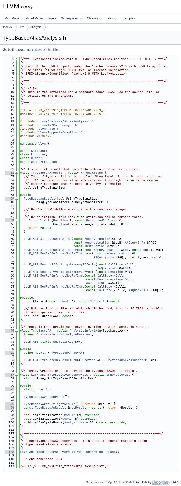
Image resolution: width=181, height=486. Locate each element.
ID (47, 389)
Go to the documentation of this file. (31, 49)
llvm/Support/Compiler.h (59, 132)
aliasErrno (71, 250)
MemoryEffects (52, 264)
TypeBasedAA (41, 331)
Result (40, 353)
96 (9, 408)
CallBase (38, 151)
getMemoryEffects (80, 264)
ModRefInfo (49, 253)
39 (9, 199)
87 (9, 375)
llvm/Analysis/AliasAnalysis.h (65, 121)
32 (9, 173)
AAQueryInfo (135, 243)
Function (38, 154)
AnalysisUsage (76, 422)
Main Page (11, 18)
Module (148, 250)
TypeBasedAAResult (46, 173)
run (76, 360)
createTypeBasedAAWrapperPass (89, 452)
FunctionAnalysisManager (126, 360)
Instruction (94, 246)
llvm (21, 27)
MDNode (36, 158)
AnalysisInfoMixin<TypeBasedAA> (64, 334)
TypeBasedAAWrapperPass (68, 375)
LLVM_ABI (31, 239)
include (8, 27)
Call (130, 264)
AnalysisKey (63, 342)
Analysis (35, 27)
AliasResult (50, 239)
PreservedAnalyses (102, 220)
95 (9, 404)
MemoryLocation (44, 162)
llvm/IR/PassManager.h (57, 125)
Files (111, 18)
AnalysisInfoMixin (85, 331)
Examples (128, 18)
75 (9, 331)
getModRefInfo (72, 275)
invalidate (42, 220)
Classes (94, 18)
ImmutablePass (118, 375)
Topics (52, 18)
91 (9, 389)
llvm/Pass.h (48, 129)
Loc (125, 250)
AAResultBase (92, 173)
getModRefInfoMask (76, 253)
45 (9, 220)
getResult (67, 404)
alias (66, 239)
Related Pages (33, 18)
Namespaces (71, 18)
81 (9, 353)
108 (9, 452)
